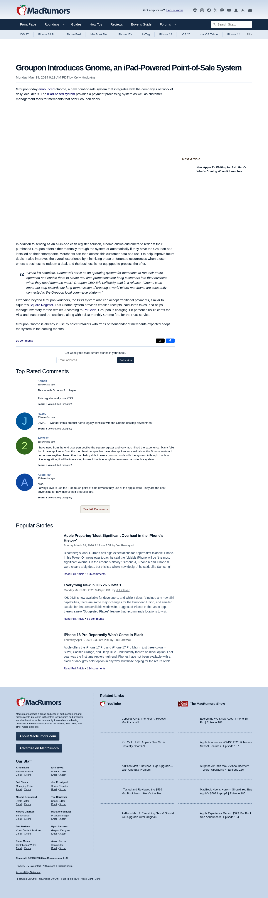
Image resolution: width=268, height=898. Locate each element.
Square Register (41, 305)
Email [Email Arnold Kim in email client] (19, 774)
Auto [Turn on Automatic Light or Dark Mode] (83, 878)
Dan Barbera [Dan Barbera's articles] (23, 826)
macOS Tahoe (209, 34)
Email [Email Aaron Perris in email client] (54, 848)
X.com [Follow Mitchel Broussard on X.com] (27, 803)
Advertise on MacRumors (39, 747)
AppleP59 (44, 474)
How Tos (96, 24)
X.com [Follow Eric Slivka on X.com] (62, 774)
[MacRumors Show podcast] (195, 10)
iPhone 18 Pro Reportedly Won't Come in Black (105, 635)
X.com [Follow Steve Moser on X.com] (27, 848)
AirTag (146, 34)
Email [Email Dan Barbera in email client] (19, 833)
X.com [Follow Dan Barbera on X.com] (27, 833)
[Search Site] (231, 24)
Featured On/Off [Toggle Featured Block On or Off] (25, 878)
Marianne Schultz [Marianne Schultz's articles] (61, 811)
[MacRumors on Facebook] (209, 10)
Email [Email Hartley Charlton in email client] (19, 818)
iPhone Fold (73, 34)
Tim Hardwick (122, 639)
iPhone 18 (165, 34)
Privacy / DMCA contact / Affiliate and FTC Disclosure (44, 866)
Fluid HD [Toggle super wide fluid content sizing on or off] (73, 878)
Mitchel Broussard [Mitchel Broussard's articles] (26, 796)
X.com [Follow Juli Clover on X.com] (27, 789)
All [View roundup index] (249, 34)
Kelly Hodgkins (84, 77)
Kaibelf (42, 381)
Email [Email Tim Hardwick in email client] (54, 803)
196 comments (96, 574)
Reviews (116, 24)
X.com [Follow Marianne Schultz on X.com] (62, 818)
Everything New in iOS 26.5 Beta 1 (94, 585)
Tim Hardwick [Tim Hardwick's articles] (59, 796)
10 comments (24, 340)
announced (46, 89)
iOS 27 (24, 34)
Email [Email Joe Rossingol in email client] (54, 789)
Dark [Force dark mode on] (97, 878)
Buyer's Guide (141, 24)
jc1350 (42, 413)
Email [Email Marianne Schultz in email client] (54, 818)
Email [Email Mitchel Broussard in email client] (19, 803)
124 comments (96, 668)
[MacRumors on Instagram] (202, 10)
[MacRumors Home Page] (43, 10)
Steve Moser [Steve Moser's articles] (23, 841)
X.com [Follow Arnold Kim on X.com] (27, 774)
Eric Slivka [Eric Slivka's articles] (57, 767)
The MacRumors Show (207, 703)
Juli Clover (123, 590)
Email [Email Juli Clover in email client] (19, 789)
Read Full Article (74, 574)
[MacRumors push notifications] (236, 10)
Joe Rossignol (125, 545)
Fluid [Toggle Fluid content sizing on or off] (63, 878)
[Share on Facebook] (170, 341)
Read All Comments (95, 509)
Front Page (28, 24)
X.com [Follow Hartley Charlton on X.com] (27, 818)
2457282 (43, 438)
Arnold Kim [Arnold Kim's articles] (22, 767)
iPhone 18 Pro (47, 34)
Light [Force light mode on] (90, 878)
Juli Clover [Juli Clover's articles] (22, 782)
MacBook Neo (99, 34)
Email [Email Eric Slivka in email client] (54, 774)
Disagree (66, 404)
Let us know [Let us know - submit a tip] (174, 10)
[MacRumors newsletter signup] (250, 10)
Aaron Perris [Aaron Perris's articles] (58, 841)
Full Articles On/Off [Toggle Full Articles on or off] (48, 878)
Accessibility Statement (28, 872)
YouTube (114, 703)
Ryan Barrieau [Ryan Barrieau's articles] (59, 826)
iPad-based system (61, 94)
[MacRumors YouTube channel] (229, 10)
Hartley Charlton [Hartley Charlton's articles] (25, 811)
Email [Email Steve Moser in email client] (19, 848)
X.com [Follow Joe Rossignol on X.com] (62, 789)
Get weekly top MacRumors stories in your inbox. (95, 352)
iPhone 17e (125, 34)
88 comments (95, 618)
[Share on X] (160, 341)
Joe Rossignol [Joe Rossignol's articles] (59, 782)
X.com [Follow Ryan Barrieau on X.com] (62, 833)
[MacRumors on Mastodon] (222, 10)
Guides (76, 24)
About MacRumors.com (37, 735)
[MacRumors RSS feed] (243, 10)
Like (57, 404)
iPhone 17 (233, 34)
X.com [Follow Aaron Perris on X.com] (62, 848)
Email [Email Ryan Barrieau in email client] (54, 833)
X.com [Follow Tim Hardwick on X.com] (62, 803)
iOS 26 (186, 34)
